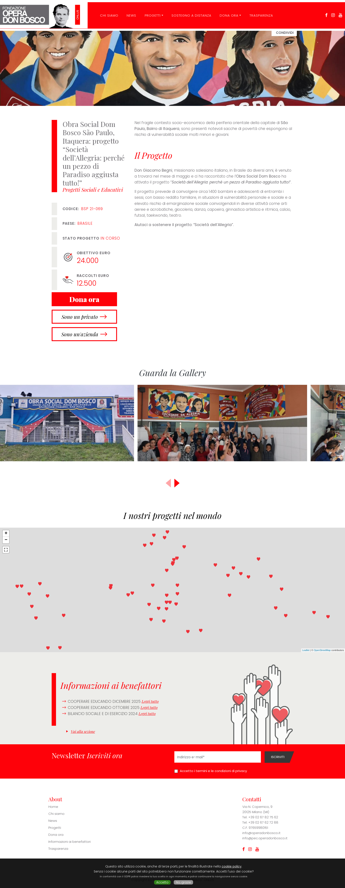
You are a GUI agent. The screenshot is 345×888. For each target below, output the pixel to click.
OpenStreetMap (322, 650)
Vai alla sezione (83, 731)
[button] (177, 483)
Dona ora (226, 11)
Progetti (149, 11)
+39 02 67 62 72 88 (263, 822)
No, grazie (183, 882)
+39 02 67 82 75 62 (263, 817)
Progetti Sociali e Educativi (93, 189)
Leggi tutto (150, 701)
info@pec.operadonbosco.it (264, 838)
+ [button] (6, 533)
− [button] (6, 540)
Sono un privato (79, 316)
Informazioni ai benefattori (69, 841)
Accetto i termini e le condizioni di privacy (213, 771)
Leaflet (305, 650)
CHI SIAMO (106, 11)
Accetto (162, 882)
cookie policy (231, 866)
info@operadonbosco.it (261, 833)
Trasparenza (258, 11)
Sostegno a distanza (188, 11)
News (128, 11)
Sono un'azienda (79, 334)
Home (53, 806)
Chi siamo (56, 813)
